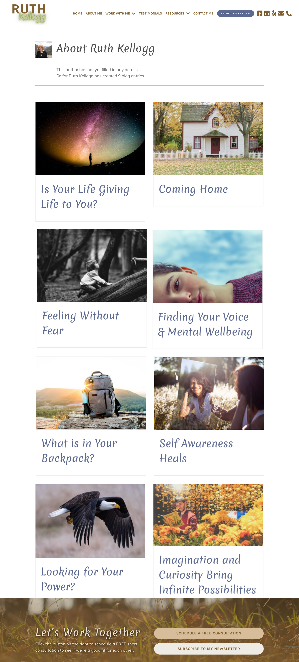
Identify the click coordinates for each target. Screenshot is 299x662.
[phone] (167, 636)
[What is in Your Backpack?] (167, 258)
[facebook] (132, 636)
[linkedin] (140, 636)
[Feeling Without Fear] (244, 142)
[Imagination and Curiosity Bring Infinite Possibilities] (170, 384)
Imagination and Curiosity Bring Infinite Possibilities (169, 444)
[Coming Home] (170, 138)
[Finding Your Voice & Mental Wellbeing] (93, 255)
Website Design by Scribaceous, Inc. (183, 659)
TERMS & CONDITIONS (152, 652)
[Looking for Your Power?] (90, 390)
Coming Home (155, 189)
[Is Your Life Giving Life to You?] (90, 138)
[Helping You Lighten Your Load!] (244, 396)
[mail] (158, 636)
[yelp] (149, 636)
